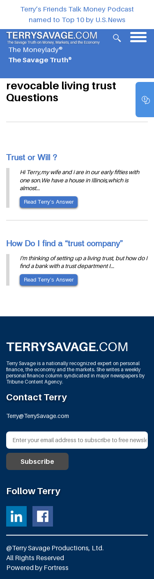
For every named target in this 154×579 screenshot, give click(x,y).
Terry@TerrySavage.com (37, 415)
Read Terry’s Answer (49, 202)
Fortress (56, 567)
